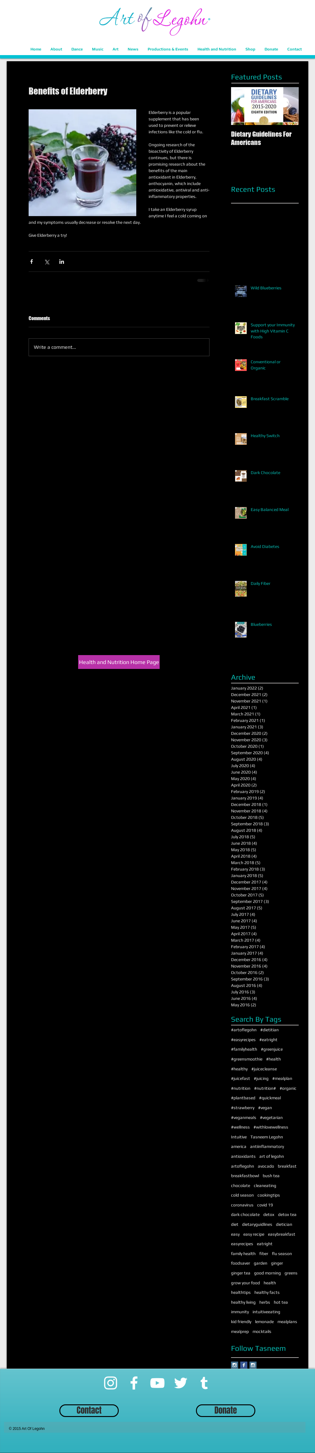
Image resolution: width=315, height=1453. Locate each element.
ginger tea (240, 1272)
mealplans (287, 1321)
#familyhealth (244, 1049)
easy (235, 1234)
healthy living (243, 1302)
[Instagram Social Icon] (234, 1365)
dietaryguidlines (257, 1224)
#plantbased (243, 1097)
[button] (56, 49)
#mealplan (282, 1078)
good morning (267, 1272)
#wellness (240, 1127)
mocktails (262, 1331)
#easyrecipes (243, 1039)
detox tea (287, 1214)
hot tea (281, 1302)
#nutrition (240, 1088)
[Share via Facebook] (31, 261)
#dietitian (269, 1029)
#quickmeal (270, 1097)
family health (243, 1253)
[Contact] (89, 1410)
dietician (284, 1224)
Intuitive (239, 1136)
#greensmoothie (246, 1059)
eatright (265, 1243)
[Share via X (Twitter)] (47, 261)
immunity (240, 1311)
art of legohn (271, 1156)
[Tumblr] (204, 1383)
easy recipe (253, 1234)
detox (268, 1214)
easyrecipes (242, 1243)
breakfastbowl (245, 1175)
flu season (282, 1253)
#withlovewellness (270, 1127)
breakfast (287, 1166)
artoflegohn (242, 1166)
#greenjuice (272, 1049)
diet (234, 1224)
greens (291, 1272)
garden (260, 1263)
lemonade (264, 1321)
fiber (263, 1253)
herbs (264, 1302)
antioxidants (243, 1156)
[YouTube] (157, 1383)
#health (273, 1059)
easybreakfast (281, 1234)
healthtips (241, 1292)
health (270, 1282)
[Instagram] (110, 1383)
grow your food (245, 1282)
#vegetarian (271, 1117)
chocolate (240, 1185)
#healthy (239, 1068)
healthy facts (267, 1292)
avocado (266, 1166)
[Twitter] (180, 1383)
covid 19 (265, 1204)
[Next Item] (289, 106)
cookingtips (268, 1195)
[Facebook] (134, 1383)
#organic (288, 1088)
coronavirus (242, 1204)
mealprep (240, 1331)
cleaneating (265, 1185)
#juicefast (240, 1078)
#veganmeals (243, 1117)
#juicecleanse (264, 1068)
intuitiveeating (266, 1311)
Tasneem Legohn (266, 1136)
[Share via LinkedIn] (62, 261)
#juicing (261, 1078)
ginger (277, 1263)
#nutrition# (265, 1088)
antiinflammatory (267, 1146)
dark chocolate (245, 1214)
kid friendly (241, 1321)
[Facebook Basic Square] (243, 1365)
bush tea (271, 1175)
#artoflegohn (244, 1029)
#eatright (268, 1039)
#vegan (265, 1107)
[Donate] (225, 1410)
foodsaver (240, 1263)
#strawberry (242, 1107)
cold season (242, 1195)
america (238, 1146)
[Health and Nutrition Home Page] (119, 662)
